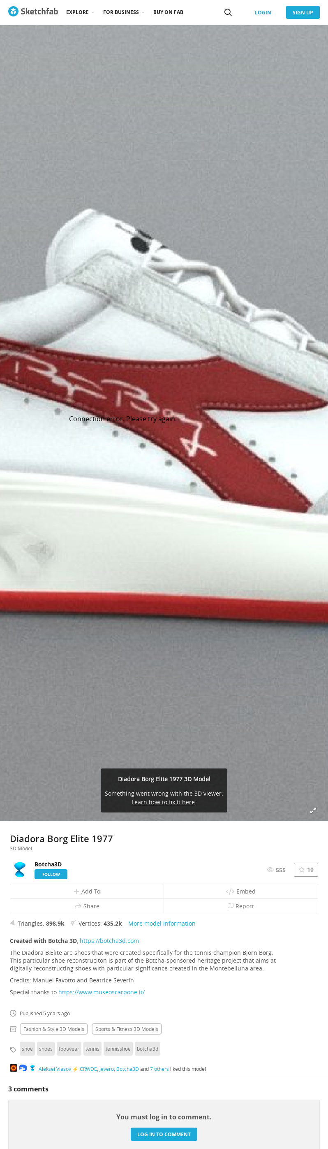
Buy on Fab (168, 12)
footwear (69, 1048)
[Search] (228, 12)
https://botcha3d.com (109, 941)
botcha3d (147, 1048)
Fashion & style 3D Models (53, 1029)
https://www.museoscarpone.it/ (101, 992)
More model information (162, 923)
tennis (92, 1048)
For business (121, 12)
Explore (77, 12)
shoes (46, 1048)
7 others (159, 1068)
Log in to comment (164, 1134)
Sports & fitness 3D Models (126, 1029)
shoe (27, 1048)
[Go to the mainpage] (33, 12)
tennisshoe (118, 1048)
